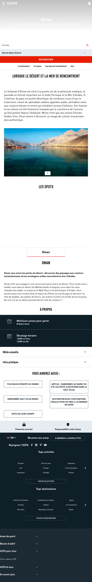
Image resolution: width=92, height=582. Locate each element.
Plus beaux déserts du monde (23, 384)
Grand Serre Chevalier (20, 500)
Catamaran (71, 463)
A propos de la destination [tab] (56, 66)
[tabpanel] (46, 282)
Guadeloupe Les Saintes (46, 500)
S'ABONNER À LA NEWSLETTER (68, 438)
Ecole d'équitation (71, 468)
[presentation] (85, 468)
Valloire (46, 505)
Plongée (46, 468)
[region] (46, 31)
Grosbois (21, 505)
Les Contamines (71, 505)
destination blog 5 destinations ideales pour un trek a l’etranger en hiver (69, 402)
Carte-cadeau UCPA (8, 559)
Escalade (46, 473)
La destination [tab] (24, 66)
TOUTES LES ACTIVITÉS (46, 481)
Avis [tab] (72, 66)
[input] (46, 52)
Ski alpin (21, 463)
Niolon (71, 509)
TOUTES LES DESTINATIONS (46, 518)
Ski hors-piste (46, 463)
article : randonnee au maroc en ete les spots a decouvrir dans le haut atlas (69, 387)
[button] (2, 3)
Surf (20, 468)
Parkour (71, 473)
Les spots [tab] (37, 66)
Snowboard (20, 473)
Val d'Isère (20, 509)
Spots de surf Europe (23, 413)
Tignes (71, 500)
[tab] (46, 252)
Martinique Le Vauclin (46, 509)
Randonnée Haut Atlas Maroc (22, 399)
